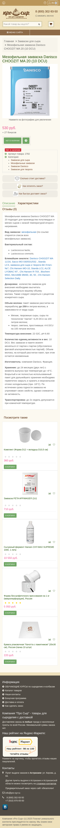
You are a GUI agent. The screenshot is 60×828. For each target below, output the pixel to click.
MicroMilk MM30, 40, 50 (24, 275)
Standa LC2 (37, 268)
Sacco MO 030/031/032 (24, 261)
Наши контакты (12, 694)
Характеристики (28, 203)
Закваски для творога (21, 169)
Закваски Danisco (19, 166)
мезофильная (28, 232)
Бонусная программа (15, 698)
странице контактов (46, 783)
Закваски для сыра (29, 41)
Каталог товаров (13, 690)
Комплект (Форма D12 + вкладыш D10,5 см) (26, 449)
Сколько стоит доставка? (30, 178)
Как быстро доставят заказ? (30, 193)
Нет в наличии (12, 141)
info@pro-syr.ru (12, 793)
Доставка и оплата (14, 702)
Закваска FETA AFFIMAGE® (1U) (20, 498)
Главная (9, 41)
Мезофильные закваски (23, 163)
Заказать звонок (44, 16)
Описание (8, 203)
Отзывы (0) (9, 209)
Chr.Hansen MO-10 (20, 268)
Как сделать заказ (14, 706)
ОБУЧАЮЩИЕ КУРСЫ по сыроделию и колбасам (30, 686)
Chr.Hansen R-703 (29, 271)
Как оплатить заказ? (30, 186)
